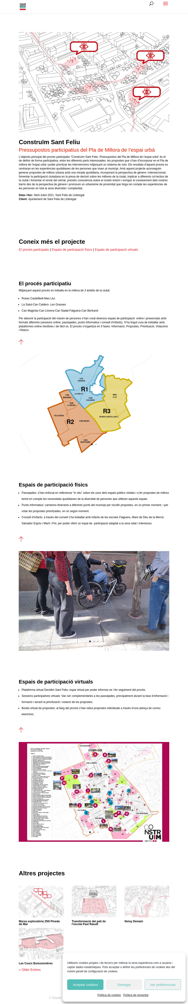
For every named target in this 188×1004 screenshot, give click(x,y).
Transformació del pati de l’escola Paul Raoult (89, 923)
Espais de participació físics (71, 249)
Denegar (124, 985)
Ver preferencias (163, 985)
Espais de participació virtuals (116, 249)
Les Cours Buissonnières (36, 963)
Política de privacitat (135, 995)
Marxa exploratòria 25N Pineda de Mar (39, 923)
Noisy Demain (134, 921)
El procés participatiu (34, 249)
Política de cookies (109, 995)
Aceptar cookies (85, 985)
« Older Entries (30, 970)
